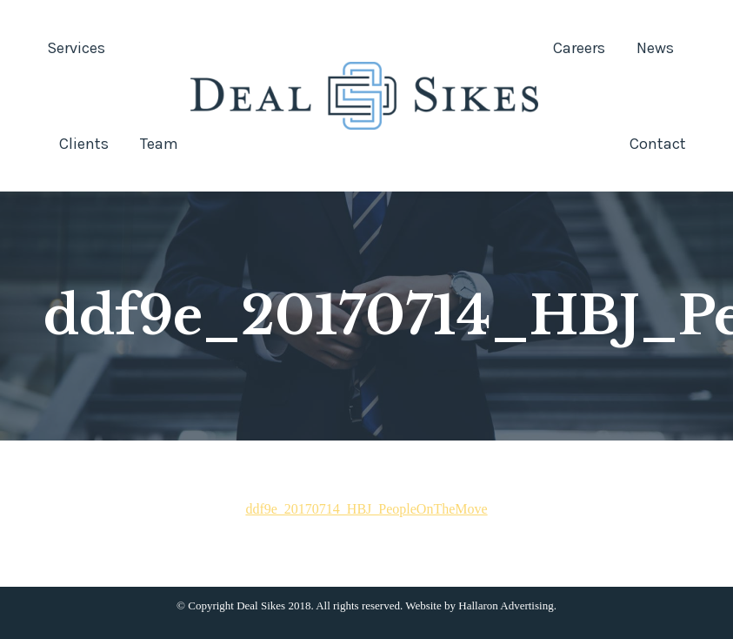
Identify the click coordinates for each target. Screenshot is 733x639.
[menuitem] (76, 48)
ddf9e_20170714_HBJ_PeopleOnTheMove (366, 508)
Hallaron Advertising (505, 605)
